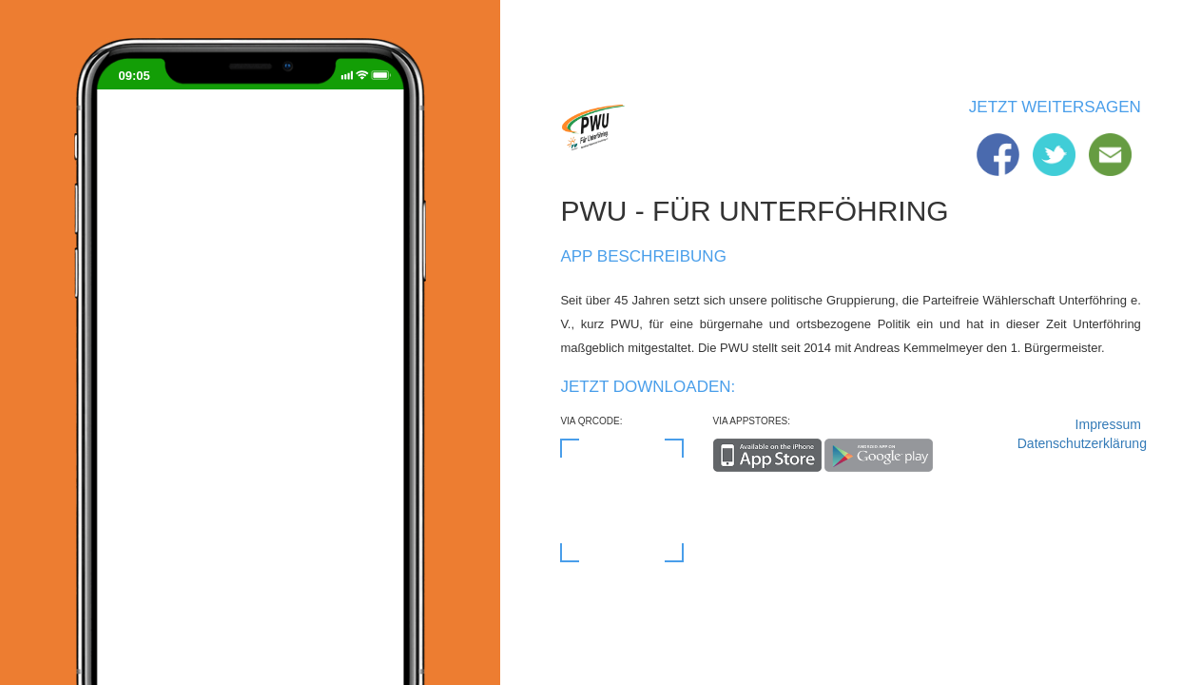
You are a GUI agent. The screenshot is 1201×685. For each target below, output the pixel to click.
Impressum (1108, 424)
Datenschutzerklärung (1079, 443)
